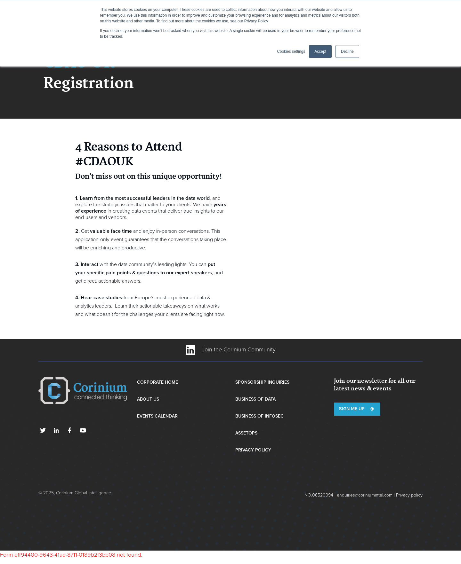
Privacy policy (409, 495)
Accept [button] (320, 51)
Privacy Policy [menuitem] (253, 450)
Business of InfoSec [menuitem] (259, 416)
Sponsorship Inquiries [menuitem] (262, 382)
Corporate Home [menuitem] (157, 382)
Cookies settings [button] (291, 51)
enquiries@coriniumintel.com (364, 495)
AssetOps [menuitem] (246, 433)
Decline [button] (347, 51)
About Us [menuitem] (148, 399)
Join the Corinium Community (231, 349)
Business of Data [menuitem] (255, 399)
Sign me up (352, 408)
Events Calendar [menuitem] (157, 416)
